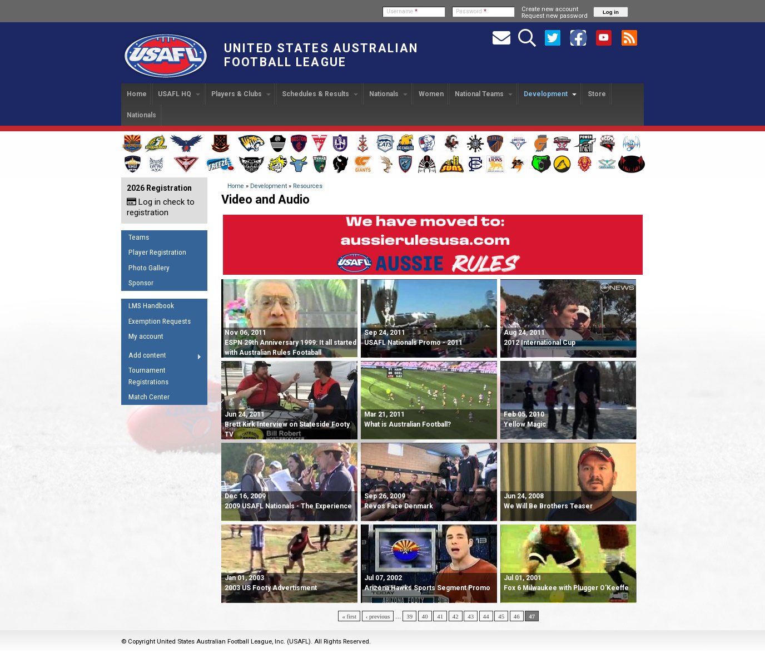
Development (550, 94)
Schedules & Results (320, 94)
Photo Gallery (149, 268)
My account (145, 336)
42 (456, 616)
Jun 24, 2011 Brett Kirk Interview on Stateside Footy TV (287, 424)
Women (431, 94)
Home (137, 94)
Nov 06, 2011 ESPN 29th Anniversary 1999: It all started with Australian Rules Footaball (290, 343)
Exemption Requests (159, 321)
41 (440, 616)
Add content (161, 357)
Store (597, 94)
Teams (138, 237)
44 (486, 616)
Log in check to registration (161, 207)
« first (349, 616)
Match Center (149, 397)
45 (501, 616)
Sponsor (140, 283)
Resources (307, 186)
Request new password (554, 15)
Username (402, 11)
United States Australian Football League (321, 55)
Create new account (549, 9)
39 (409, 616)
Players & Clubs (241, 94)
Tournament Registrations (148, 376)
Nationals (388, 94)
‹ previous (378, 616)
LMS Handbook (151, 305)
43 (471, 616)
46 (517, 616)
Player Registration (157, 252)
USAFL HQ (179, 94)
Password (471, 11)
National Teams (484, 94)
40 (425, 616)
